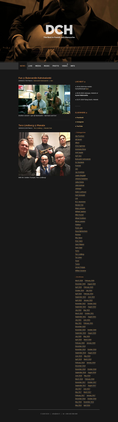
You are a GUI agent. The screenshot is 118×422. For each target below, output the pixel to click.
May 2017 (78, 392)
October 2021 (89, 313)
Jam (51, 80)
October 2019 (91, 349)
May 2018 (87, 376)
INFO (73, 66)
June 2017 (86, 389)
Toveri (77, 261)
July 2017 (78, 389)
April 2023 (78, 300)
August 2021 (92, 317)
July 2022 (78, 310)
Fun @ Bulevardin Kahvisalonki (34, 78)
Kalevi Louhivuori (80, 192)
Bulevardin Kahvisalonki (41, 80)
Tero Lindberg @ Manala (31, 125)
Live (76, 198)
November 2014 (89, 402)
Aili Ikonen (78, 139)
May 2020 (86, 336)
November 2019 (80, 349)
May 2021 (78, 323)
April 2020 (78, 339)
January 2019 (91, 362)
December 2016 (80, 399)
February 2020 (80, 343)
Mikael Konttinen (80, 218)
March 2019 (87, 359)
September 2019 (80, 353)
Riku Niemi (78, 238)
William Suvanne (80, 270)
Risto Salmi (79, 241)
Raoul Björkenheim (81, 231)
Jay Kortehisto (79, 172)
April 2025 (78, 287)
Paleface (78, 224)
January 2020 (91, 343)
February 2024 (88, 294)
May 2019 (87, 356)
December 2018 (80, 366)
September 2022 (80, 307)
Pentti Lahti (78, 228)
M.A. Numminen (80, 202)
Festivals (78, 165)
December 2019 (80, 346)
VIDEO (65, 66)
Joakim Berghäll (80, 175)
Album (77, 142)
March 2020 (87, 339)
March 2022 (79, 313)
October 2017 (91, 382)
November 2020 (80, 330)
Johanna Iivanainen (81, 179)
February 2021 (88, 323)
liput (87, 89)
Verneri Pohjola (80, 267)
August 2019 (92, 353)
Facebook (79, 117)
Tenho (77, 251)
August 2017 (92, 385)
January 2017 (91, 395)
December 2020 (80, 326)
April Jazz (78, 156)
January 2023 (88, 300)
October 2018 (91, 369)
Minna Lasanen (80, 221)
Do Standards (79, 162)
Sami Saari (78, 247)
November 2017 (80, 382)
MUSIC (47, 66)
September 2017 (80, 385)
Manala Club (48, 128)
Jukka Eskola (79, 182)
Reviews (78, 234)
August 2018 (92, 372)
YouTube (79, 126)
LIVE (30, 66)
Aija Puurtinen (79, 136)
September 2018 (80, 372)
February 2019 (80, 362)
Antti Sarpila (79, 152)
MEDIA (38, 66)
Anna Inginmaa (80, 146)
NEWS (22, 66)
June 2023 (91, 297)
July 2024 (89, 290)
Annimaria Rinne (80, 149)
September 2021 (80, 317)
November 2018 (80, 369)
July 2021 (78, 320)
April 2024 (78, 294)
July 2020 (78, 336)
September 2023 (80, 297)
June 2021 (86, 320)
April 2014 (87, 405)
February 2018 (89, 379)
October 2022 (91, 303)
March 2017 (87, 392)
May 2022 (86, 310)
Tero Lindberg (38, 128)
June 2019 (78, 356)
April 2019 (78, 359)
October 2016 (91, 399)
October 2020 (91, 330)
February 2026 (89, 280)
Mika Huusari (79, 215)
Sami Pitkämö (79, 244)
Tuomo (77, 264)
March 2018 (79, 379)
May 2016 (78, 402)
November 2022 (80, 303)
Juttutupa (78, 188)
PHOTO (56, 66)
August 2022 (92, 307)
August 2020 (92, 333)
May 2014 (78, 405)
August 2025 (91, 284)
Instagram (80, 122)
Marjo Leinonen (80, 208)
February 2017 (80, 395)
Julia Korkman (79, 185)
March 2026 (79, 280)
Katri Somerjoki (80, 195)
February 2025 (88, 287)
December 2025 (80, 284)
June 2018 (78, 376)
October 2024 (79, 290)
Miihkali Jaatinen (80, 211)
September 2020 (80, 333)
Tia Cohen (78, 257)
